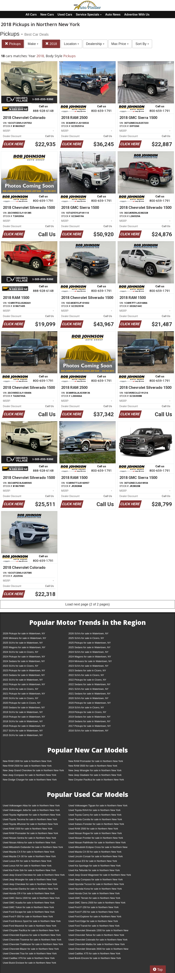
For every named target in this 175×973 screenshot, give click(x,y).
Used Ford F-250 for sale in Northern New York (93, 911)
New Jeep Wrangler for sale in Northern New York (95, 770)
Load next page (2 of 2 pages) (87, 604)
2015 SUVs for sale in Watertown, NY (23, 735)
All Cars (31, 14)
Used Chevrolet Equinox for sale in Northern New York (32, 935)
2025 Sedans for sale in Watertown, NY (89, 647)
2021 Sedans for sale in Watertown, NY (89, 693)
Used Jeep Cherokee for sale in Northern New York (30, 884)
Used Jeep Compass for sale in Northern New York (95, 879)
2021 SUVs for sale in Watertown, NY (88, 689)
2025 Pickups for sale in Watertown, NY (89, 642)
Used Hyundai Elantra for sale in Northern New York (30, 888)
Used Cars (65, 14)
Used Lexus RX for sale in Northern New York (27, 861)
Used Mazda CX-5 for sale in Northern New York (28, 851)
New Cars (47, 14)
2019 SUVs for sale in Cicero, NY (86, 707)
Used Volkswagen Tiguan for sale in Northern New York (97, 805)
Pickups (13, 44)
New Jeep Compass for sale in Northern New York (29, 775)
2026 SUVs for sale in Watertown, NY (88, 633)
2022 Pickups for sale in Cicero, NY (87, 679)
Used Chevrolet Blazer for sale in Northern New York (31, 948)
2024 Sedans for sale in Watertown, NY (24, 661)
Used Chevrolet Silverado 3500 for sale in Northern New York (98, 949)
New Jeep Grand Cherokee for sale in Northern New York (33, 770)
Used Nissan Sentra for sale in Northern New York (29, 837)
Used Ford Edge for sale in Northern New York (93, 921)
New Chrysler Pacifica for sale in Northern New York (96, 779)
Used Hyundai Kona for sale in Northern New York (95, 888)
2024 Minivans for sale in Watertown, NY (90, 661)
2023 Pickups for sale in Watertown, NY (24, 670)
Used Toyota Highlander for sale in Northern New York (31, 814)
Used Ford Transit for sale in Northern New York (94, 925)
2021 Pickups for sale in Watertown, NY (24, 693)
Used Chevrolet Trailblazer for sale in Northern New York (33, 944)
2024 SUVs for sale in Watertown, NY (88, 652)
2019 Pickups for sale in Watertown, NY (24, 716)
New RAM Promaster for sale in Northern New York (95, 761)
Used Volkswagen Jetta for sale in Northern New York (31, 810)
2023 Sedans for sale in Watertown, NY (24, 675)
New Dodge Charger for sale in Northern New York (30, 779)
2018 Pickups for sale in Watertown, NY (24, 726)
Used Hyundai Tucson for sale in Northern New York (96, 884)
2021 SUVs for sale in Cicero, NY (20, 689)
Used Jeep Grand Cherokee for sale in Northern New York (34, 874)
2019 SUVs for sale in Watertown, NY (23, 712)
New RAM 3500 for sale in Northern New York (92, 765)
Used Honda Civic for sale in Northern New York (94, 893)
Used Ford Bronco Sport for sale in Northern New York (32, 921)
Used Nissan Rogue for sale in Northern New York (95, 833)
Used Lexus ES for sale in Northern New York (92, 861)
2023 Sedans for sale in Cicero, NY (87, 670)
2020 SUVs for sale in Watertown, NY (88, 698)
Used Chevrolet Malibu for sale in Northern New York (96, 944)
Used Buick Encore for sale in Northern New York (94, 958)
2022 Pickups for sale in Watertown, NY (24, 684)
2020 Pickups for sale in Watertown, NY (89, 702)
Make (33, 44)
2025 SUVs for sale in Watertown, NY (23, 642)
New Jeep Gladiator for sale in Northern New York (95, 775)
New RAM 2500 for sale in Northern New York (27, 765)
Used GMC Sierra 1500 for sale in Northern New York (31, 898)
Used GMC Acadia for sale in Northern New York (29, 902)
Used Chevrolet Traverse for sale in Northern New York (32, 939)
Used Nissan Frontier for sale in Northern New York (95, 837)
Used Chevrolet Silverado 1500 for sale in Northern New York (98, 931)
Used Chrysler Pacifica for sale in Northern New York (31, 930)
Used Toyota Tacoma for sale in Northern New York (30, 819)
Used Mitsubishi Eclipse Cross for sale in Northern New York (97, 848)
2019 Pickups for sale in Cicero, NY (87, 712)
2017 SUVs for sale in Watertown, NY (23, 730)
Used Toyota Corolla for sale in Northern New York (95, 819)
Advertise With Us (136, 14)
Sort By (142, 44)
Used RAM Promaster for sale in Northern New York (30, 833)
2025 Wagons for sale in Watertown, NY (24, 647)
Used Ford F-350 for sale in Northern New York (28, 916)
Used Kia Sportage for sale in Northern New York (94, 865)
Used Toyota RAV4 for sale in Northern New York (94, 810)
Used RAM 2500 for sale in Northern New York (93, 828)
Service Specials (89, 14)
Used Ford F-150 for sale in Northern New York (93, 907)
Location (71, 44)
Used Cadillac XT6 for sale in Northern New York (29, 958)
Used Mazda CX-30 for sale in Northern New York (29, 856)
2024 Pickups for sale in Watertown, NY (24, 656)
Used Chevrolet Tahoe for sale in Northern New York (96, 935)
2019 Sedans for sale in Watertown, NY (89, 716)
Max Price (120, 44)
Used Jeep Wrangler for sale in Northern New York (30, 879)
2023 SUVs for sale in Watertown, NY (88, 665)
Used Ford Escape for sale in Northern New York (29, 911)
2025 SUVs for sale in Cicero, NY (86, 638)
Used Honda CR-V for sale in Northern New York (29, 893)
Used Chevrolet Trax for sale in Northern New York (30, 953)
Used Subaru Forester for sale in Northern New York (96, 824)
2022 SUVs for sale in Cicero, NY (86, 675)
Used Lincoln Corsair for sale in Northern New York (95, 856)
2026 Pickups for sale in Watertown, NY (24, 633)
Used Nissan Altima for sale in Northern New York (29, 842)
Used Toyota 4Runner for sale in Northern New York (30, 824)
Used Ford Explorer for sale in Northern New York (94, 916)
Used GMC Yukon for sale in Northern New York (28, 907)
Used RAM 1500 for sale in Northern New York (27, 828)
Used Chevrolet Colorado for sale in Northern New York (97, 939)
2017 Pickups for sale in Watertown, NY (89, 726)
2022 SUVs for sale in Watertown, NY (23, 679)
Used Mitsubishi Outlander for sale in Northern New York (33, 847)
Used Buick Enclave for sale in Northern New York (29, 962)
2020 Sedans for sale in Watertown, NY (24, 707)
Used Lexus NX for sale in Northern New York (27, 865)
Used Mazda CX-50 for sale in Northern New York (94, 851)
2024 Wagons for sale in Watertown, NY (89, 656)
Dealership (95, 44)
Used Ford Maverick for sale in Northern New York (29, 925)
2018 (51, 44)
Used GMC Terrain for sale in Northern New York (94, 898)
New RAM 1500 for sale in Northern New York (27, 761)
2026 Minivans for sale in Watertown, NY (24, 638)
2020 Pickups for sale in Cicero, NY (22, 702)
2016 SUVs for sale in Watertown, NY (88, 730)
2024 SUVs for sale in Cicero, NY (20, 652)
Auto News (113, 14)
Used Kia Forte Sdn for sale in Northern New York (29, 870)
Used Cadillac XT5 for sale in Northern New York (94, 953)
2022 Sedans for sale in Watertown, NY (89, 684)
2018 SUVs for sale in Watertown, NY (23, 721)
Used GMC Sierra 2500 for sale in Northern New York (96, 902)
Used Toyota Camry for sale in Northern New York (95, 814)
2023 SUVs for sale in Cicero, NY (20, 665)
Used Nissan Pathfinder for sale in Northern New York (97, 842)
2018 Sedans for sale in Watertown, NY (89, 721)
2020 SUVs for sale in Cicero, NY (20, 698)
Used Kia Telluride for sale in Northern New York (94, 870)
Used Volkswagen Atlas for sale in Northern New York (31, 805)
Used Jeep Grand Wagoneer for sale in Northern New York (99, 874)
